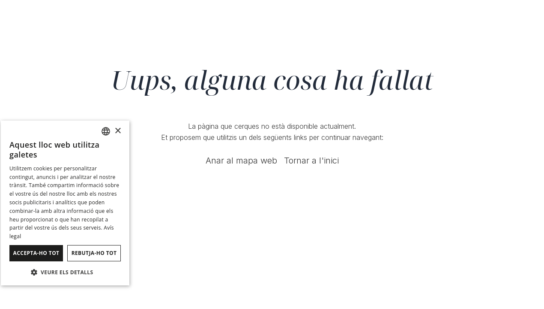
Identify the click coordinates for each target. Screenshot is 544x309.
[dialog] (65, 203)
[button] (65, 272)
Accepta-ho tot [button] (36, 253)
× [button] (117, 131)
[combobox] (106, 131)
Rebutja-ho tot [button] (94, 253)
